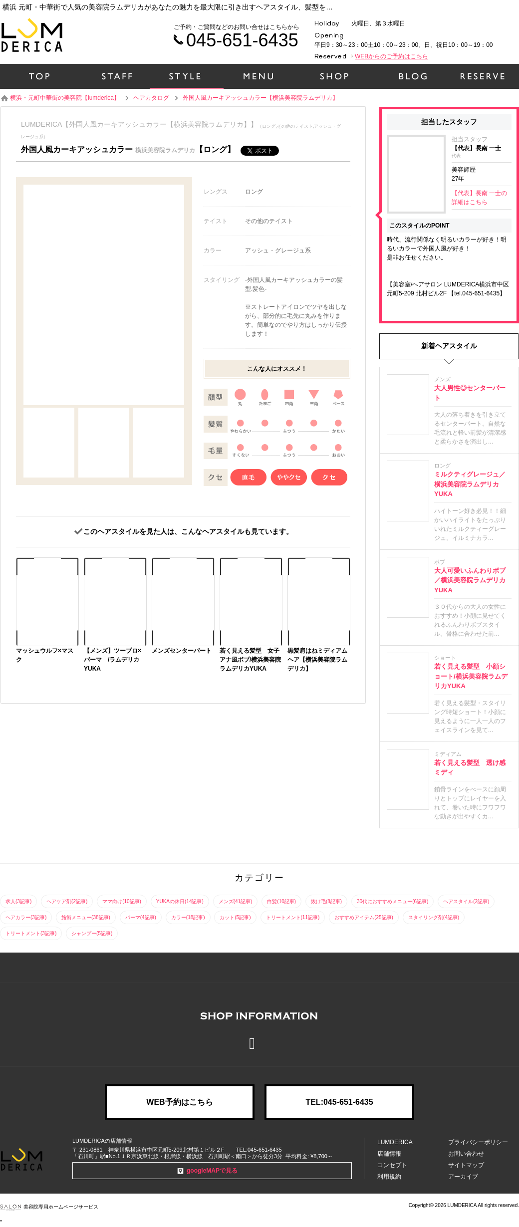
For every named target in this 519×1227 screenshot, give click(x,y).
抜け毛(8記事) (326, 901)
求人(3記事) (18, 901)
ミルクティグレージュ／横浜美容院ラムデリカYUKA (470, 484)
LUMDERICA (395, 1142)
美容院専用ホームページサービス (49, 1207)
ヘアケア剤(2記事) (66, 901)
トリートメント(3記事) (30, 933)
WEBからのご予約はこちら (391, 56)
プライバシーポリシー (478, 1142)
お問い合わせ (466, 1153)
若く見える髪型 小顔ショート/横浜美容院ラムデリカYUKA (471, 676)
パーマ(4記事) (140, 917)
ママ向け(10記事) (121, 901)
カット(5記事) (235, 917)
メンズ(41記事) (236, 901)
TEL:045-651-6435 (339, 1102)
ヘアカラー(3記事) (25, 917)
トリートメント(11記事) (293, 917)
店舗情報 (389, 1153)
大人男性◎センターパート (470, 393)
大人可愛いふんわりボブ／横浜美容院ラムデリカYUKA (470, 580)
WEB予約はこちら (179, 1102)
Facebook (259, 1043)
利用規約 (389, 1176)
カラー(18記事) (188, 917)
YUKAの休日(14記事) (180, 901)
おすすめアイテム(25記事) (363, 917)
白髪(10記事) (281, 901)
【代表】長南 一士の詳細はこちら (479, 198)
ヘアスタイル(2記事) (466, 901)
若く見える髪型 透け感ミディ (470, 767)
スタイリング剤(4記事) (433, 917)
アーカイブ (463, 1176)
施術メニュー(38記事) (85, 917)
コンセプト (392, 1165)
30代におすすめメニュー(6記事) (392, 901)
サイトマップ (466, 1165)
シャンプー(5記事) (91, 933)
